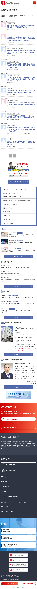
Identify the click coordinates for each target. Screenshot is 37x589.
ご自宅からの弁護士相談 (7, 511)
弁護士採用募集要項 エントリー (8, 538)
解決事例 (3, 502)
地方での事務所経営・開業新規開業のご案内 (10, 545)
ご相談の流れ (5, 486)
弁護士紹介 (4, 477)
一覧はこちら (18, 256)
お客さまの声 (4, 507)
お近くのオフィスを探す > (18, 587)
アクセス (3, 491)
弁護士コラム (22, 502)
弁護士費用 (4, 482)
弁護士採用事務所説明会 (6, 530)
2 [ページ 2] (18, 156)
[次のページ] (26, 156)
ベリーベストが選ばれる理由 (9, 496)
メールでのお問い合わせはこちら (18, 181)
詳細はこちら (18, 354)
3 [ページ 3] (22, 156)
